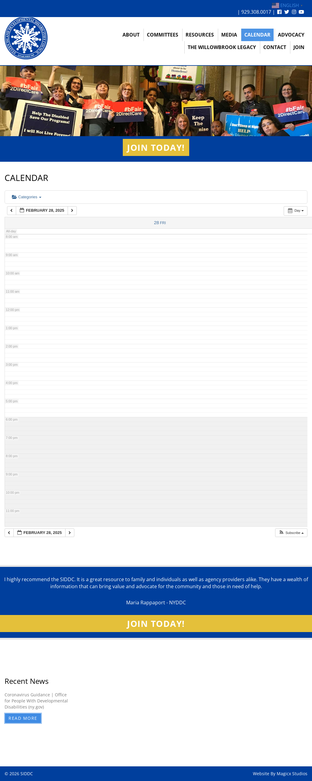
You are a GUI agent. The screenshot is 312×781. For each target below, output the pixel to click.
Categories (26, 197)
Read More (23, 718)
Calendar (257, 34)
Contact (274, 47)
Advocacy (291, 34)
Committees (162, 34)
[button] (291, 533)
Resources (200, 34)
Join (298, 47)
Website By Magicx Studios (280, 773)
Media (229, 34)
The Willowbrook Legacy (222, 47)
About (131, 34)
